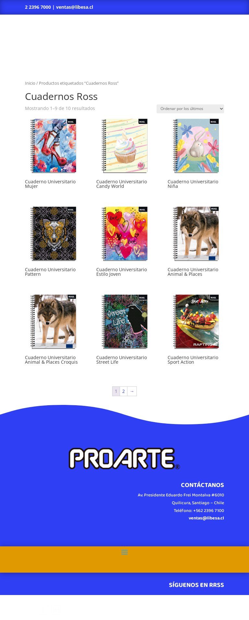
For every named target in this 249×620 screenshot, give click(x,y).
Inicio (30, 83)
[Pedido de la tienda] (190, 108)
